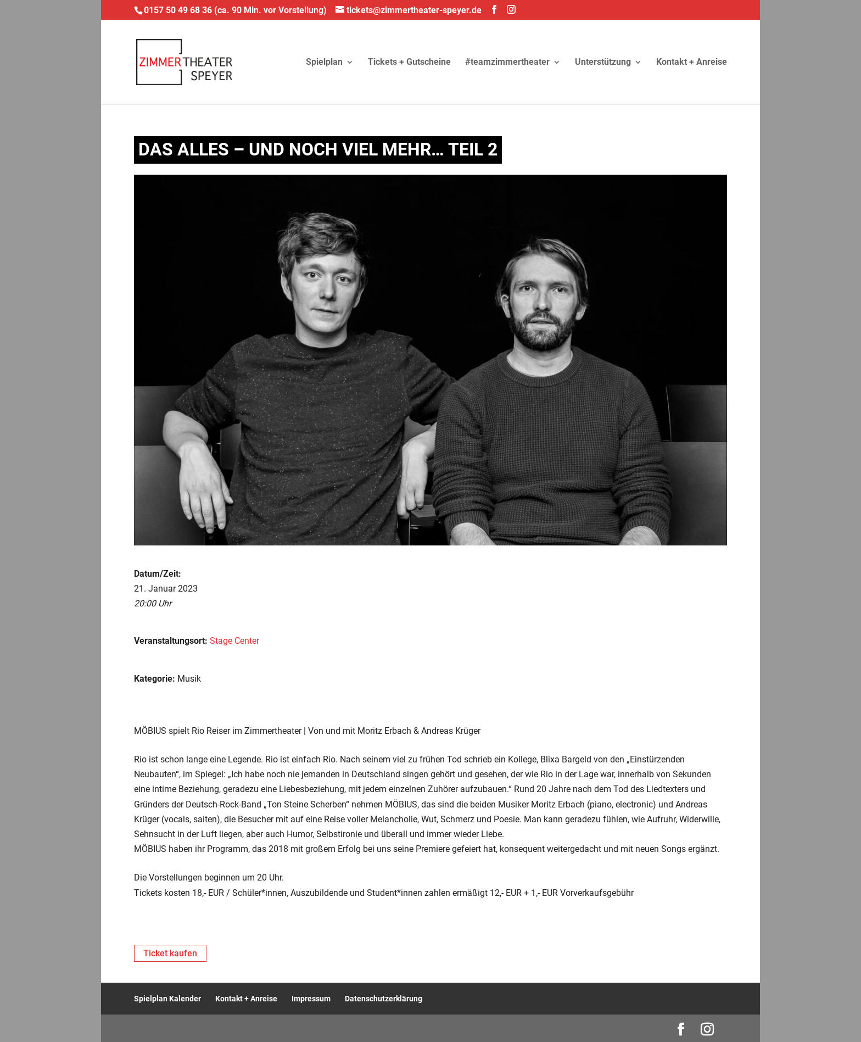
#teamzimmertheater (507, 62)
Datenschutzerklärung (383, 998)
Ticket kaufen (170, 953)
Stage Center (234, 641)
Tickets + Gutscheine (409, 62)
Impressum (311, 998)
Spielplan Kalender (167, 998)
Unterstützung (603, 62)
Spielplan (324, 62)
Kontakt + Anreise (691, 62)
